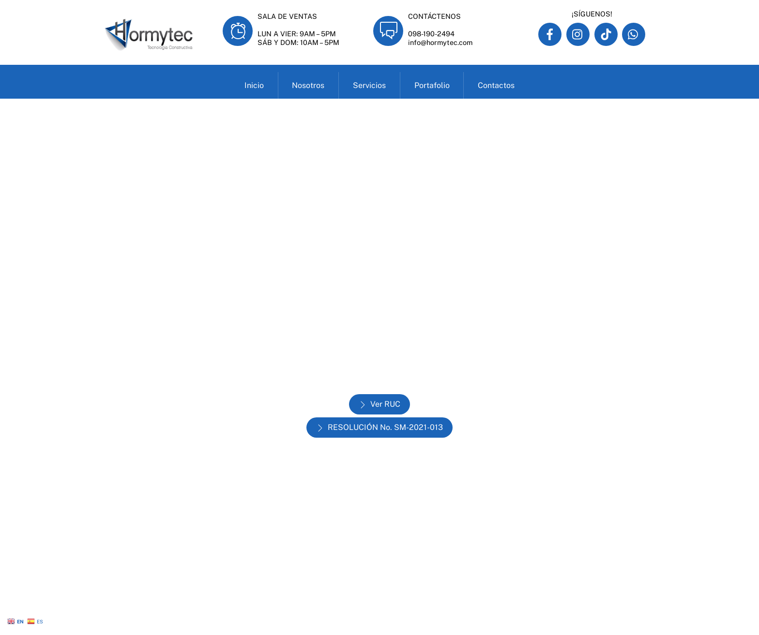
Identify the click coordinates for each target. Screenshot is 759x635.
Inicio (254, 85)
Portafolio (432, 85)
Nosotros (308, 85)
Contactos (496, 85)
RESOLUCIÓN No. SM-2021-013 (379, 427)
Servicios (369, 85)
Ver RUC (379, 404)
